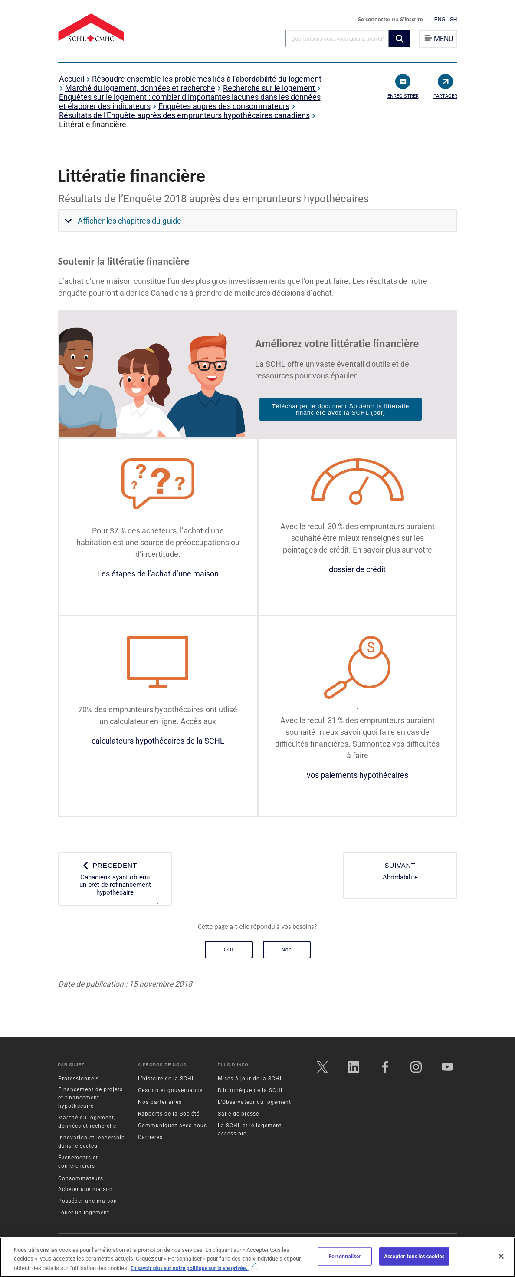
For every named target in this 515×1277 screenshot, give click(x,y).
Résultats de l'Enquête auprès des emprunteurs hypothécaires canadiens (184, 115)
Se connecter (375, 19)
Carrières (150, 1137)
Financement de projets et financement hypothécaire (90, 1097)
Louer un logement (83, 1213)
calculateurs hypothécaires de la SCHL (158, 740)
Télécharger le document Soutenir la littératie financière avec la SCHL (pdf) (341, 409)
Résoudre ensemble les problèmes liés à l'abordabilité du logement (206, 78)
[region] (257, 1257)
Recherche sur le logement (270, 87)
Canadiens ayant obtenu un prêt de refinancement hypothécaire (115, 879)
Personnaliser (344, 1256)
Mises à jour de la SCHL (250, 1079)
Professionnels (78, 1079)
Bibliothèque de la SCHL (251, 1090)
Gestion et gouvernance (170, 1090)
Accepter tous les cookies (414, 1256)
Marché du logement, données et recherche (140, 87)
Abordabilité (400, 871)
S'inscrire (411, 19)
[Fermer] (501, 1256)
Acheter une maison (85, 1189)
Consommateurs (80, 1178)
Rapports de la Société (169, 1114)
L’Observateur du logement (254, 1102)
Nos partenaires (160, 1102)
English (445, 19)
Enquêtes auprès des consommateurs (223, 106)
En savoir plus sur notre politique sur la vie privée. (193, 1268)
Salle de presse (238, 1114)
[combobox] (337, 38)
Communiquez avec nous (172, 1125)
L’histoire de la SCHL (166, 1079)
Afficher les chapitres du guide (129, 220)
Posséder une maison (87, 1201)
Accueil (71, 78)
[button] (399, 38)
